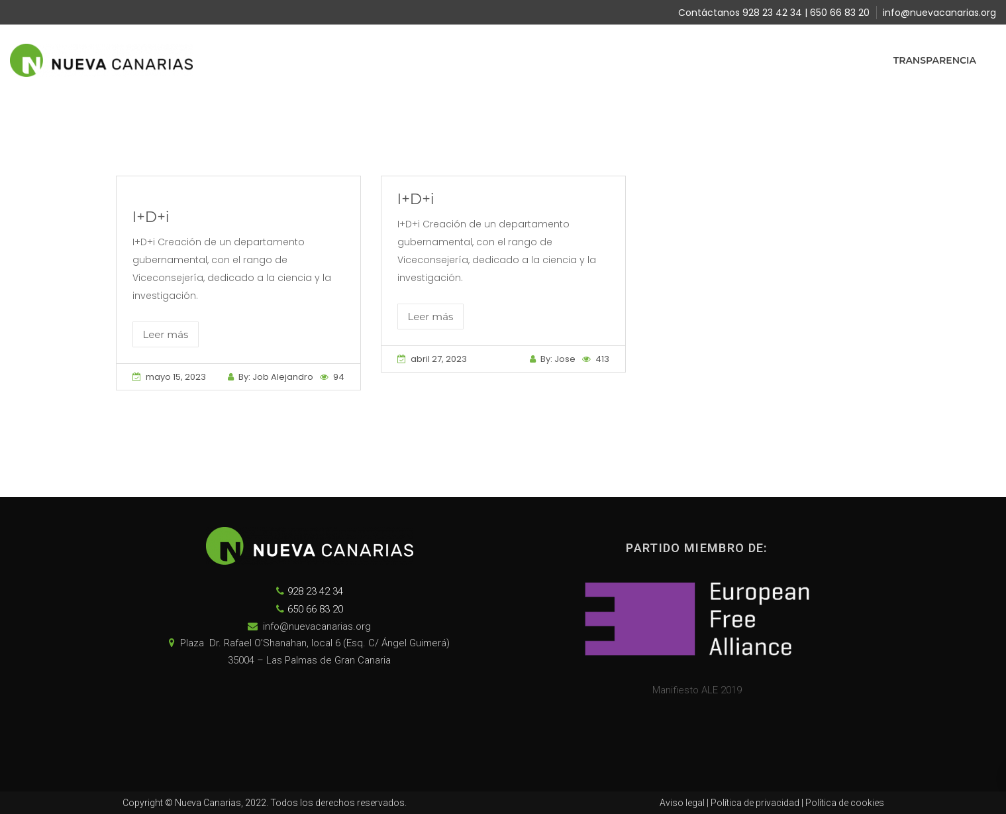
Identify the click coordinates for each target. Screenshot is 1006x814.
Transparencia (934, 60)
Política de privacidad (755, 802)
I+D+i (151, 217)
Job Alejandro (282, 377)
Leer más (166, 334)
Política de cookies (844, 802)
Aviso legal (682, 802)
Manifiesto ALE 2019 (697, 690)
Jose (565, 359)
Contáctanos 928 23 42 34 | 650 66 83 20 (774, 12)
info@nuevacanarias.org (939, 12)
